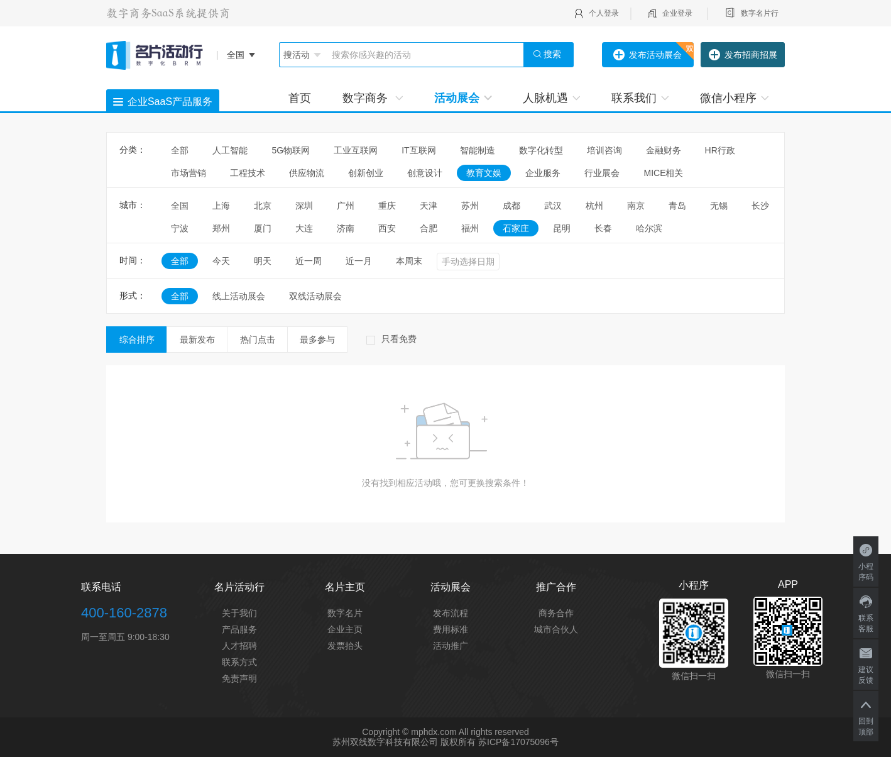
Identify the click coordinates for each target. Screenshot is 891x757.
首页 (299, 98)
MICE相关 (663, 173)
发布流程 (450, 613)
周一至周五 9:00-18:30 (125, 637)
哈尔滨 (649, 228)
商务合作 (556, 613)
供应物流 (306, 173)
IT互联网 (418, 150)
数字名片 (345, 613)
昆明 (562, 228)
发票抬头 (345, 646)
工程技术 (247, 173)
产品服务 (239, 629)
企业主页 (345, 629)
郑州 (221, 228)
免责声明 (239, 678)
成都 (511, 206)
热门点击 (257, 339)
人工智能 (230, 150)
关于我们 (239, 613)
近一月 (359, 261)
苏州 (470, 206)
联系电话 (101, 587)
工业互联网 (356, 150)
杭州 (594, 206)
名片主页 (345, 587)
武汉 (553, 206)
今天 (221, 261)
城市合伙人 (556, 629)
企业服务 (542, 173)
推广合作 (556, 587)
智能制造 (477, 150)
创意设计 (424, 173)
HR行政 (724, 150)
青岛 (677, 206)
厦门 (262, 228)
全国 (180, 206)
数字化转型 (541, 150)
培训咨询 (604, 150)
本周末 (409, 261)
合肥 (428, 228)
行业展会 (602, 173)
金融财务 (663, 150)
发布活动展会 (647, 55)
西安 (387, 228)
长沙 (760, 206)
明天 (262, 261)
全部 (180, 150)
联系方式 (239, 662)
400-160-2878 (124, 613)
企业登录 (677, 13)
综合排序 (137, 339)
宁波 (180, 228)
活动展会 (462, 98)
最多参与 (317, 339)
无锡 (719, 206)
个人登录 (604, 13)
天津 (428, 206)
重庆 (387, 206)
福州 (470, 228)
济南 (345, 228)
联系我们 (640, 98)
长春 (603, 228)
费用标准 (450, 629)
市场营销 (188, 173)
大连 (304, 228)
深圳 (304, 206)
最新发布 (197, 339)
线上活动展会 (238, 296)
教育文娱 (483, 173)
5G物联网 (290, 150)
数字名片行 (760, 13)
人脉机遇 (551, 98)
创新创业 (365, 173)
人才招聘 (239, 646)
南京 (636, 206)
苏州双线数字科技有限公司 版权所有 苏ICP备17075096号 (445, 742)
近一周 (308, 261)
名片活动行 (239, 587)
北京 (262, 206)
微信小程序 (734, 98)
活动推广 (450, 646)
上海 (221, 206)
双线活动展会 (315, 296)
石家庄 (516, 228)
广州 (345, 206)
